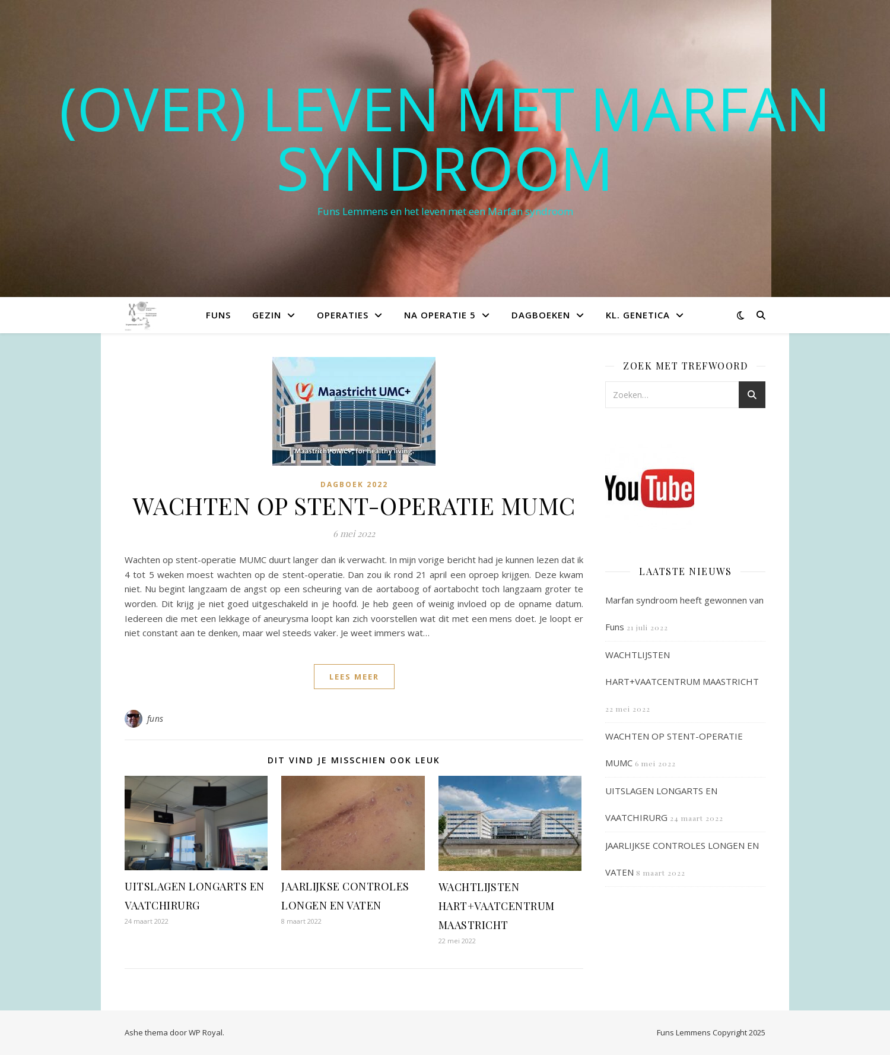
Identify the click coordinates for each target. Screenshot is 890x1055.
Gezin (266, 315)
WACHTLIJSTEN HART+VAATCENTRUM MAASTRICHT (496, 906)
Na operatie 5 (440, 315)
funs (155, 718)
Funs (218, 315)
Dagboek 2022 (354, 484)
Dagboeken (540, 315)
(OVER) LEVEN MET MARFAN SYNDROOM (445, 137)
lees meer (354, 676)
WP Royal (206, 1032)
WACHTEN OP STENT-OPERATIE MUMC (354, 505)
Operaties (342, 315)
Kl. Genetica (638, 315)
